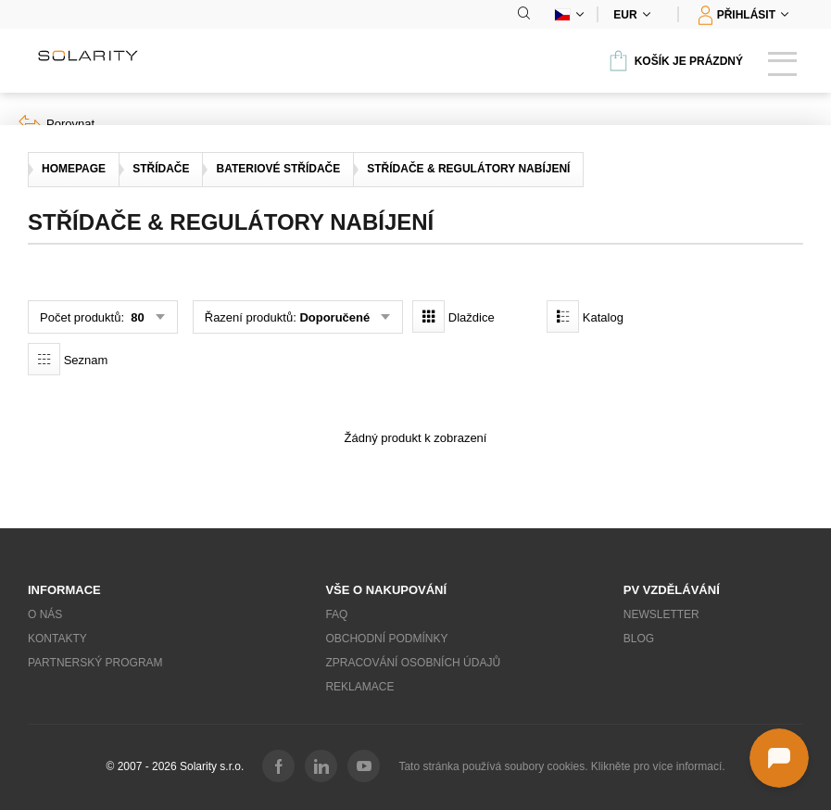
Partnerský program (95, 662)
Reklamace (359, 686)
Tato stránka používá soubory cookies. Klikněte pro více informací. (561, 766)
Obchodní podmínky (386, 638)
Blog (638, 638)
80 (136, 317)
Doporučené (334, 317)
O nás (45, 614)
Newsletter (661, 614)
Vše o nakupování (386, 590)
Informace (64, 590)
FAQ (336, 614)
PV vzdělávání (671, 590)
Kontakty (57, 638)
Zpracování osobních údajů (412, 662)
